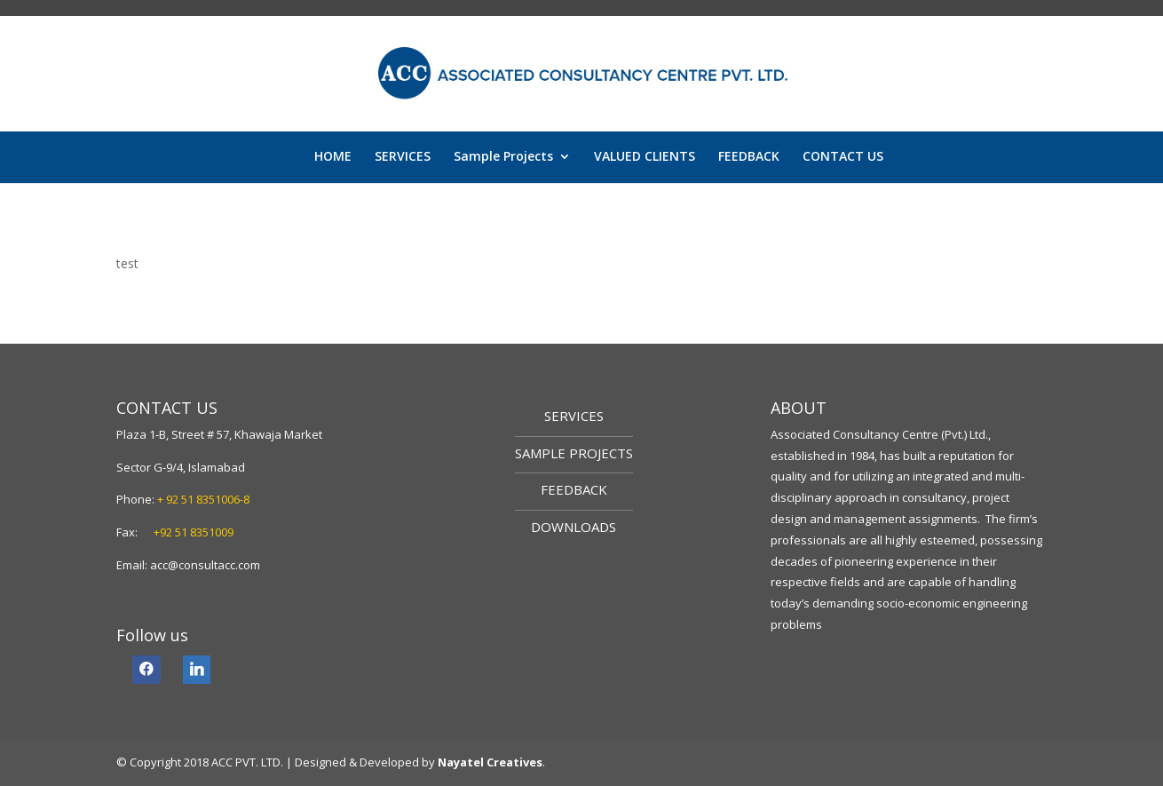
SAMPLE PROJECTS (574, 453)
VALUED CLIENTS (644, 157)
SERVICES (403, 157)
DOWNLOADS (573, 527)
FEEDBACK (748, 157)
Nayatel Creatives (490, 762)
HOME (333, 157)
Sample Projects (503, 157)
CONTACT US (843, 157)
